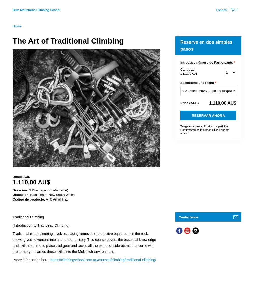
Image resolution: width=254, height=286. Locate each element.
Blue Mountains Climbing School (36, 10)
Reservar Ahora (208, 115)
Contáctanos (189, 217)
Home (17, 26)
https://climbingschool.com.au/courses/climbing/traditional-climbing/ (103, 260)
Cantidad (195, 72)
